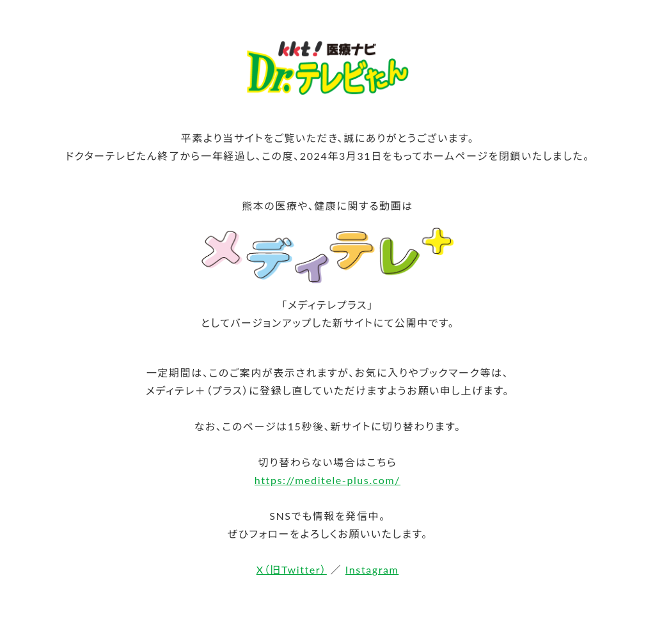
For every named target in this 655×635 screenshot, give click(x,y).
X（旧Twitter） (291, 569)
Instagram (372, 569)
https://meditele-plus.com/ (327, 480)
